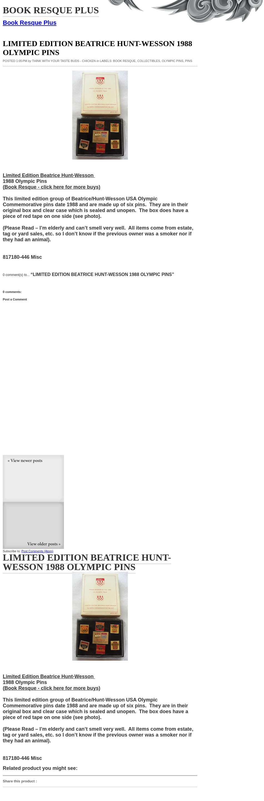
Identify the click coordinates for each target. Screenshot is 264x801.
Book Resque (124, 61)
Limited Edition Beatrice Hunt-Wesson (49, 175)
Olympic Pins (172, 61)
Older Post (33, 525)
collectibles (148, 61)
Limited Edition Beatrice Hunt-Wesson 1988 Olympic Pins (87, 562)
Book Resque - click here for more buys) (52, 187)
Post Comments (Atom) (37, 551)
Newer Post (33, 478)
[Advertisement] (44, 419)
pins (188, 61)
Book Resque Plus (29, 22)
